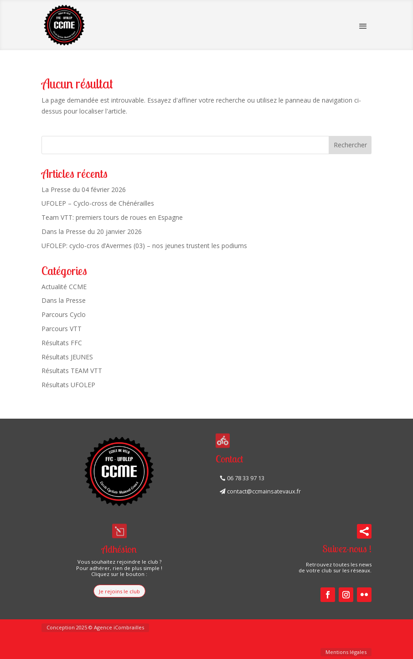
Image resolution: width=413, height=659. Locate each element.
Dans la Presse (63, 300)
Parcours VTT (61, 328)
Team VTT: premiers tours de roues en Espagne (112, 217)
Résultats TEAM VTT (71, 370)
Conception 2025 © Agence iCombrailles (95, 627)
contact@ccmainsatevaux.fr (264, 491)
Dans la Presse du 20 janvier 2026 (91, 231)
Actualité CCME (64, 286)
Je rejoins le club (119, 591)
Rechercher (350, 144)
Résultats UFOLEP (68, 384)
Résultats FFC (61, 342)
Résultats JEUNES (67, 357)
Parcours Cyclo (63, 314)
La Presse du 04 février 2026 (83, 189)
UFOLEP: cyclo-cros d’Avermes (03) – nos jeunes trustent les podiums (144, 245)
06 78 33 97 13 (245, 478)
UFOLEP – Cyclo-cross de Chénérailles (97, 203)
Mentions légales (346, 652)
